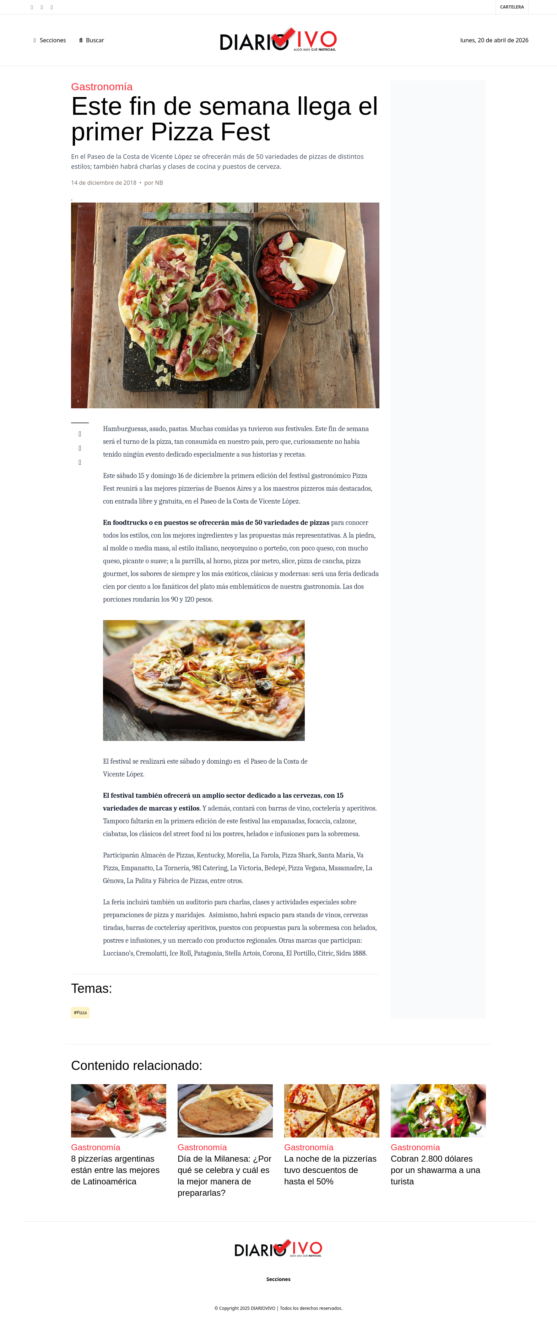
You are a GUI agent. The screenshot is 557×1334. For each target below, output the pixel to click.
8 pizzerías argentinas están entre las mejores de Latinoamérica (115, 1170)
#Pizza (80, 1013)
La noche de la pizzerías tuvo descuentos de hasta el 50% (330, 1170)
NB (159, 183)
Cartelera (512, 7)
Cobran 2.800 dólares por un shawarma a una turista (435, 1170)
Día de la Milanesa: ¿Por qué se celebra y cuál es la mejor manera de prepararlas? (224, 1176)
